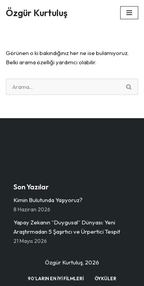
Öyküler (105, 278)
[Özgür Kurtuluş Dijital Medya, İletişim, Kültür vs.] (37, 12)
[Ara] (63, 87)
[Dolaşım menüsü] (129, 12)
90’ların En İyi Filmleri (56, 278)
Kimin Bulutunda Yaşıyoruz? (48, 200)
